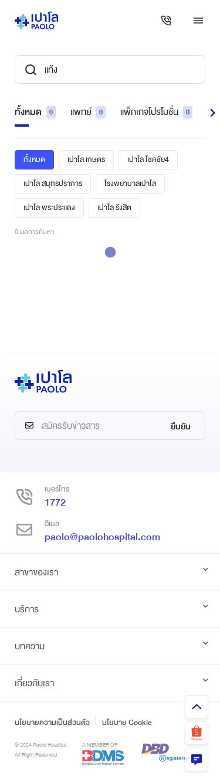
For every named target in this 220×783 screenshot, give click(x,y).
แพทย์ (88, 112)
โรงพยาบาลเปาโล (130, 183)
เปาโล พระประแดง (49, 207)
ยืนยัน (181, 426)
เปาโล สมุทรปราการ (52, 183)
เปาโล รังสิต (114, 207)
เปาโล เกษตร (86, 159)
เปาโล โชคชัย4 (148, 159)
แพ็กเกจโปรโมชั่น (156, 112)
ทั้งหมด (35, 112)
